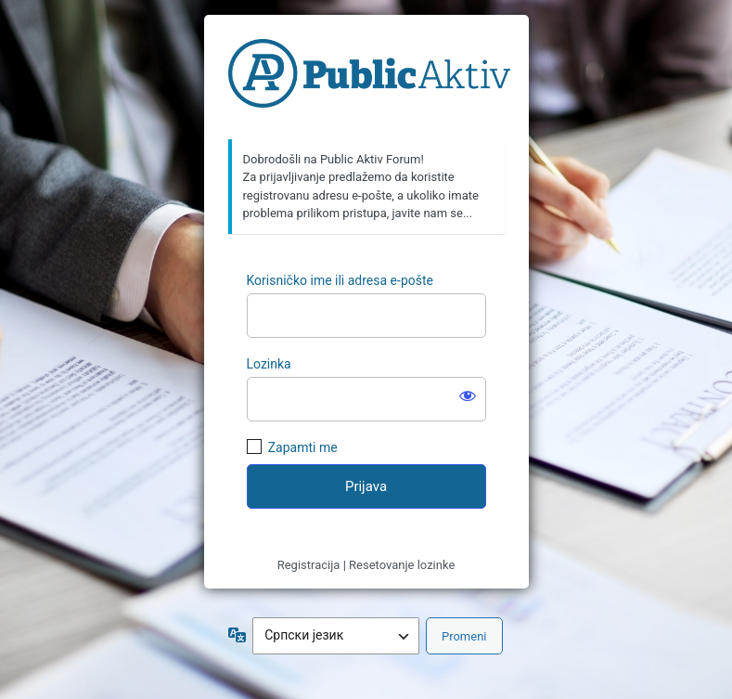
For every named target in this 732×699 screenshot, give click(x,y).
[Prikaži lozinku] (467, 395)
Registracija (308, 565)
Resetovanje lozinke (402, 565)
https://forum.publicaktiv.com (369, 78)
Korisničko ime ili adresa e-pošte (340, 280)
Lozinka (269, 363)
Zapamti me (303, 447)
